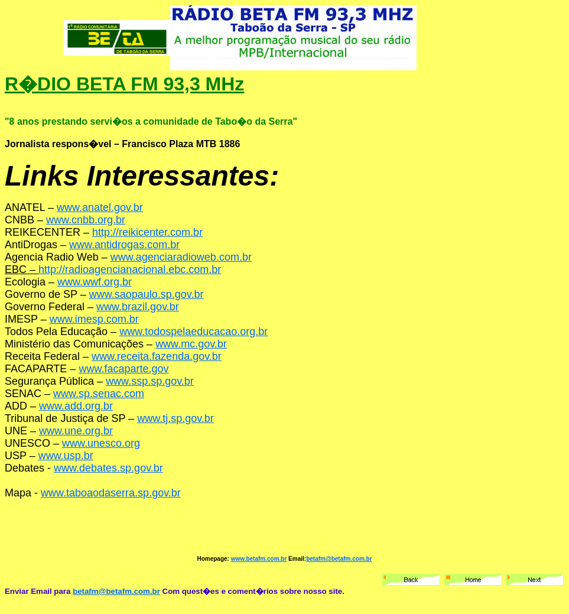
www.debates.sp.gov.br (108, 468)
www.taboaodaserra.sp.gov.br (111, 493)
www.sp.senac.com (98, 393)
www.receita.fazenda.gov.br (157, 356)
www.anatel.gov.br (100, 207)
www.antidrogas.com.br (124, 245)
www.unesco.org (101, 443)
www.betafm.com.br (259, 558)
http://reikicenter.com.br (147, 232)
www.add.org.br (76, 406)
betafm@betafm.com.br (339, 558)
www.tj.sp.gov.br (175, 418)
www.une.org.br (76, 431)
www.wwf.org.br (94, 282)
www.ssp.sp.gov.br (150, 381)
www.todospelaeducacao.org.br (193, 331)
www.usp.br (65, 456)
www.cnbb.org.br (85, 220)
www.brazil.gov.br (137, 307)
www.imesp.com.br (94, 319)
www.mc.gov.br (191, 344)
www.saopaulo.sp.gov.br (146, 294)
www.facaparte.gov (123, 369)
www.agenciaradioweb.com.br (181, 257)
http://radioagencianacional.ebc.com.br (129, 269)
